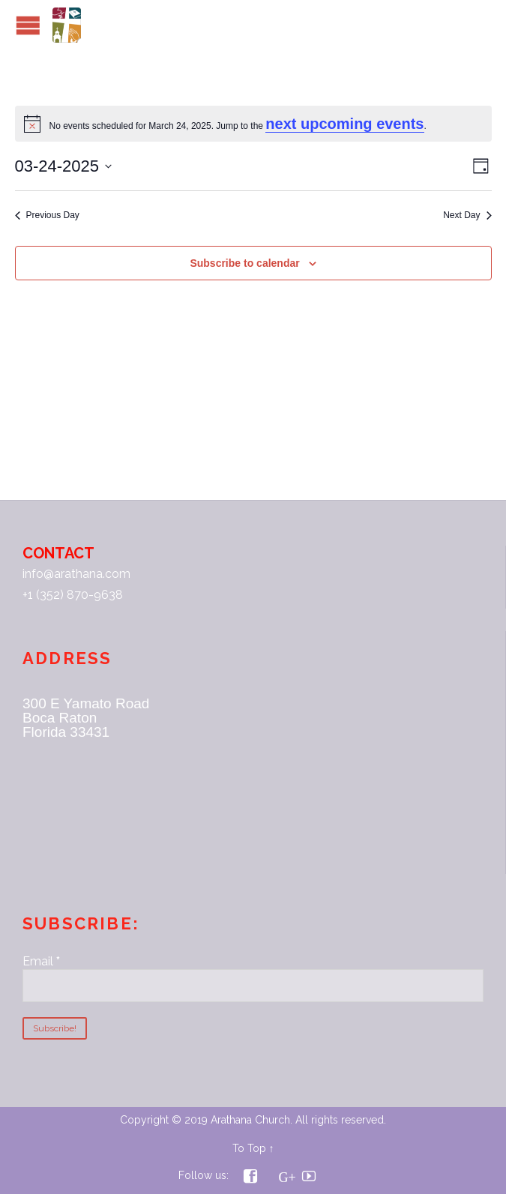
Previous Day (47, 215)
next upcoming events (344, 123)
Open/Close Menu (28, 25)
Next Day (467, 215)
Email (41, 961)
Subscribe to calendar (244, 263)
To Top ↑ (253, 1148)
